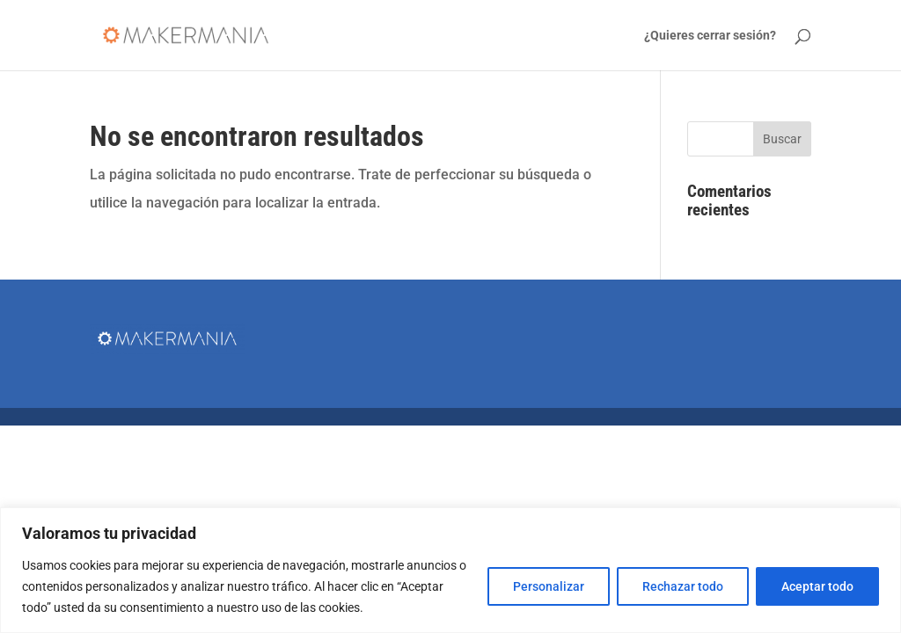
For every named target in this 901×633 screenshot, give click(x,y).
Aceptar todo (817, 586)
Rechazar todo (682, 586)
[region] (450, 570)
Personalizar (548, 586)
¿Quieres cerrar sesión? (710, 35)
